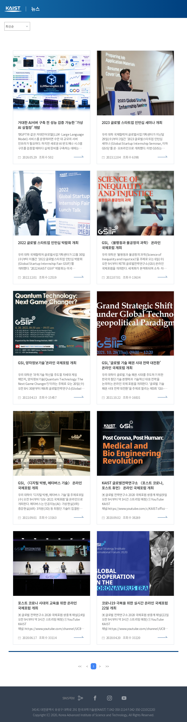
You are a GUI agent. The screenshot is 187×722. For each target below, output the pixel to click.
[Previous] (86, 666)
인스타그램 (109, 698)
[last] (107, 666)
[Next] (100, 666)
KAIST (13, 9)
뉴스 (35, 8)
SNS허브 (68, 698)
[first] (79, 666)
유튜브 (124, 698)
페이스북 (95, 698)
